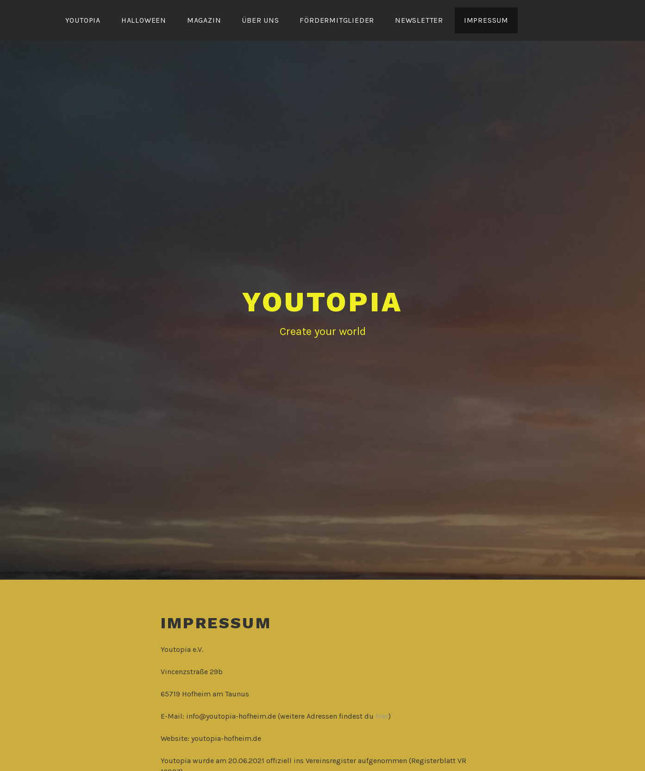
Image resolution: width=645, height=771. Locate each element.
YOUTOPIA (82, 20)
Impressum (486, 20)
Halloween (143, 20)
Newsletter (419, 20)
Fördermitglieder (337, 20)
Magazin (204, 20)
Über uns (260, 20)
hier (382, 716)
